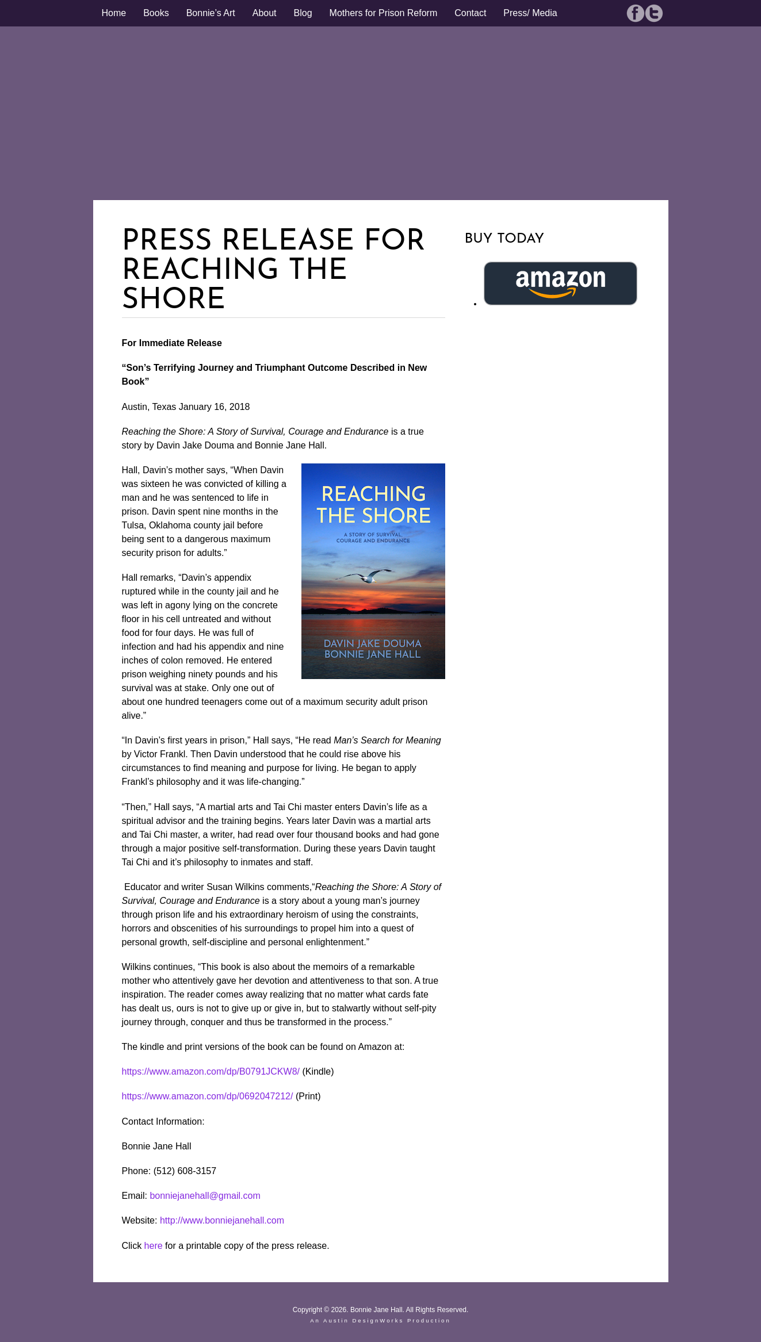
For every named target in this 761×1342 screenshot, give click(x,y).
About (265, 13)
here (153, 1246)
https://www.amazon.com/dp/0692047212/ (207, 1096)
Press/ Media (530, 13)
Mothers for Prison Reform (384, 13)
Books (156, 13)
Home (114, 13)
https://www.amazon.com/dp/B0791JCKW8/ (211, 1071)
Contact (470, 13)
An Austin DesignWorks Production (380, 1320)
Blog (303, 13)
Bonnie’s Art (210, 13)
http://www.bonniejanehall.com (222, 1220)
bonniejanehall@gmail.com (205, 1196)
